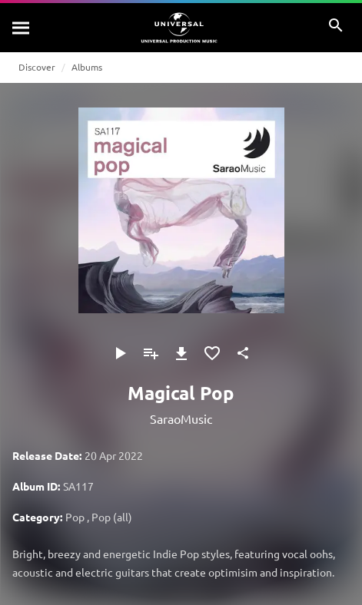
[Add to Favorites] (212, 353)
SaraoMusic (181, 418)
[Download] (181, 353)
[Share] (243, 353)
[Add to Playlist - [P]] (150, 353)
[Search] (21, 27)
